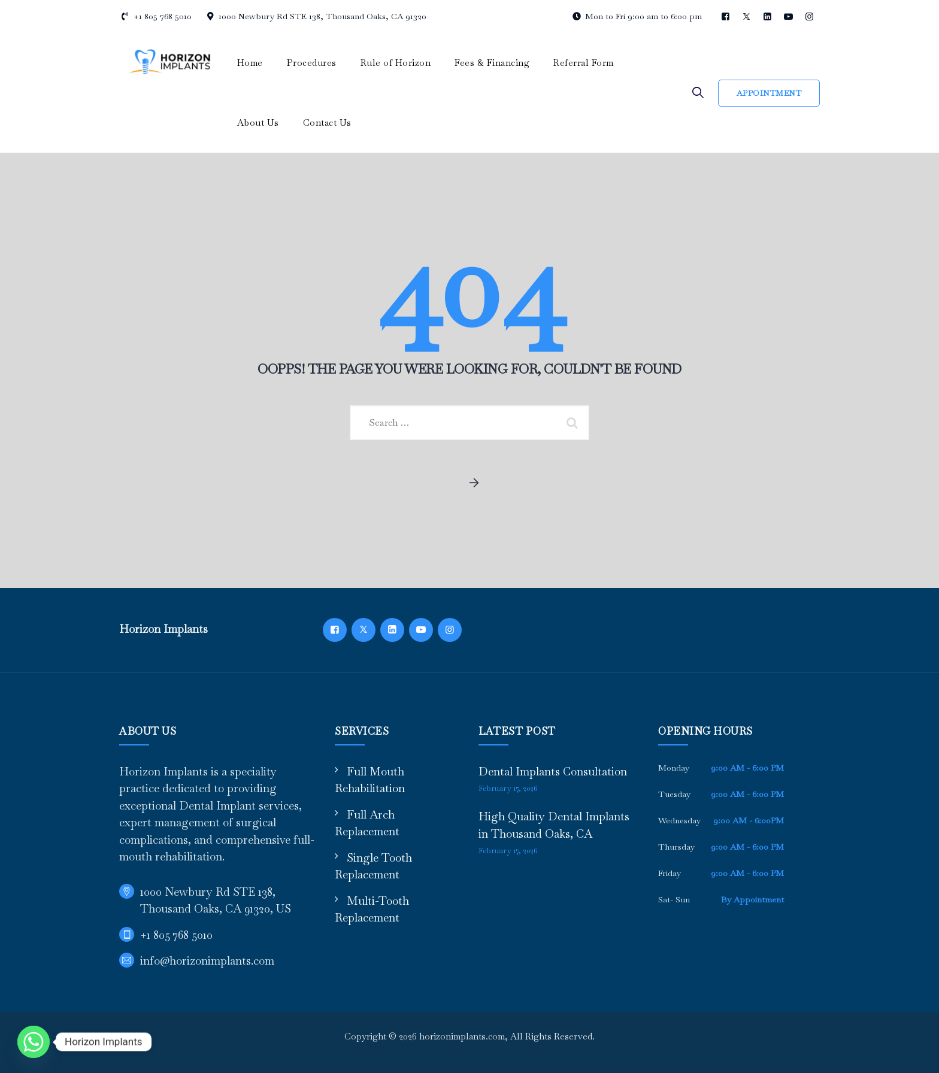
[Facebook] (335, 630)
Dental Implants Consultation (552, 771)
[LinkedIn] (392, 630)
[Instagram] (450, 630)
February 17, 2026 (507, 788)
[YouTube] (421, 630)
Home (250, 62)
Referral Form (583, 62)
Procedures (312, 62)
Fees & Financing (492, 62)
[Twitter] (363, 630)
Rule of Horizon (396, 62)
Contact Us (327, 122)
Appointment (769, 93)
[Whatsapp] (33, 1042)
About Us (258, 122)
